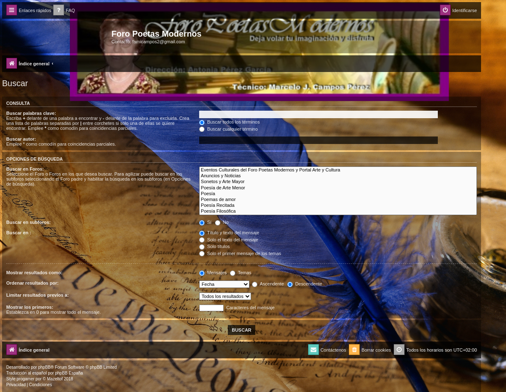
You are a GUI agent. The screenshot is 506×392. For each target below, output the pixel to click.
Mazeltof (55, 379)
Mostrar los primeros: (29, 307)
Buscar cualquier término (228, 129)
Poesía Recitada (338, 205)
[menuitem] (64, 11)
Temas (240, 272)
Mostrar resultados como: (34, 272)
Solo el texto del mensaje (228, 239)
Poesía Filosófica (338, 211)
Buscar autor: (21, 138)
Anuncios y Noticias (338, 176)
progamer (26, 379)
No (222, 222)
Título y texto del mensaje (229, 232)
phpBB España (69, 373)
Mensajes (213, 272)
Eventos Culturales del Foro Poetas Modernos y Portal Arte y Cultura (338, 170)
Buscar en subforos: (28, 222)
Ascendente (268, 283)
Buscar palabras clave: (31, 113)
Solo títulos (214, 246)
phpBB (44, 367)
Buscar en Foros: (25, 168)
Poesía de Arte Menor (338, 188)
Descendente (304, 283)
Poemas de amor (338, 200)
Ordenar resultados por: (32, 282)
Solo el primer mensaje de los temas (240, 253)
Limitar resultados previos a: (37, 295)
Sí (205, 222)
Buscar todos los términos (229, 121)
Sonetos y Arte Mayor (338, 182)
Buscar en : (18, 232)
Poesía (338, 194)
